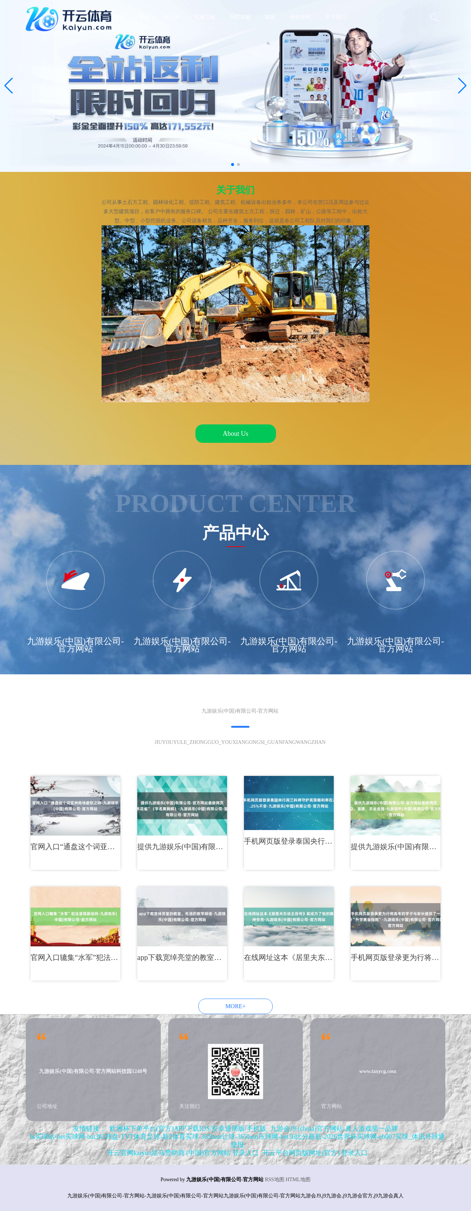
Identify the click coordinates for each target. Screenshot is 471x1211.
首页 (119, 17)
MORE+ (235, 1006)
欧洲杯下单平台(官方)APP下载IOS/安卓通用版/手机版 (188, 1128)
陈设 (270, 17)
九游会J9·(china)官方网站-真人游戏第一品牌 (334, 1128)
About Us (235, 433)
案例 (144, 17)
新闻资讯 (300, 17)
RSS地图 (274, 1179)
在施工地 (204, 17)
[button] (462, 86)
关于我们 (335, 17)
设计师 (172, 17)
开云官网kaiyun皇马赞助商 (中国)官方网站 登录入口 (183, 1153)
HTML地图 (298, 1179)
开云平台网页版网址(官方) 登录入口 (315, 1153)
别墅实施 (240, 17)
